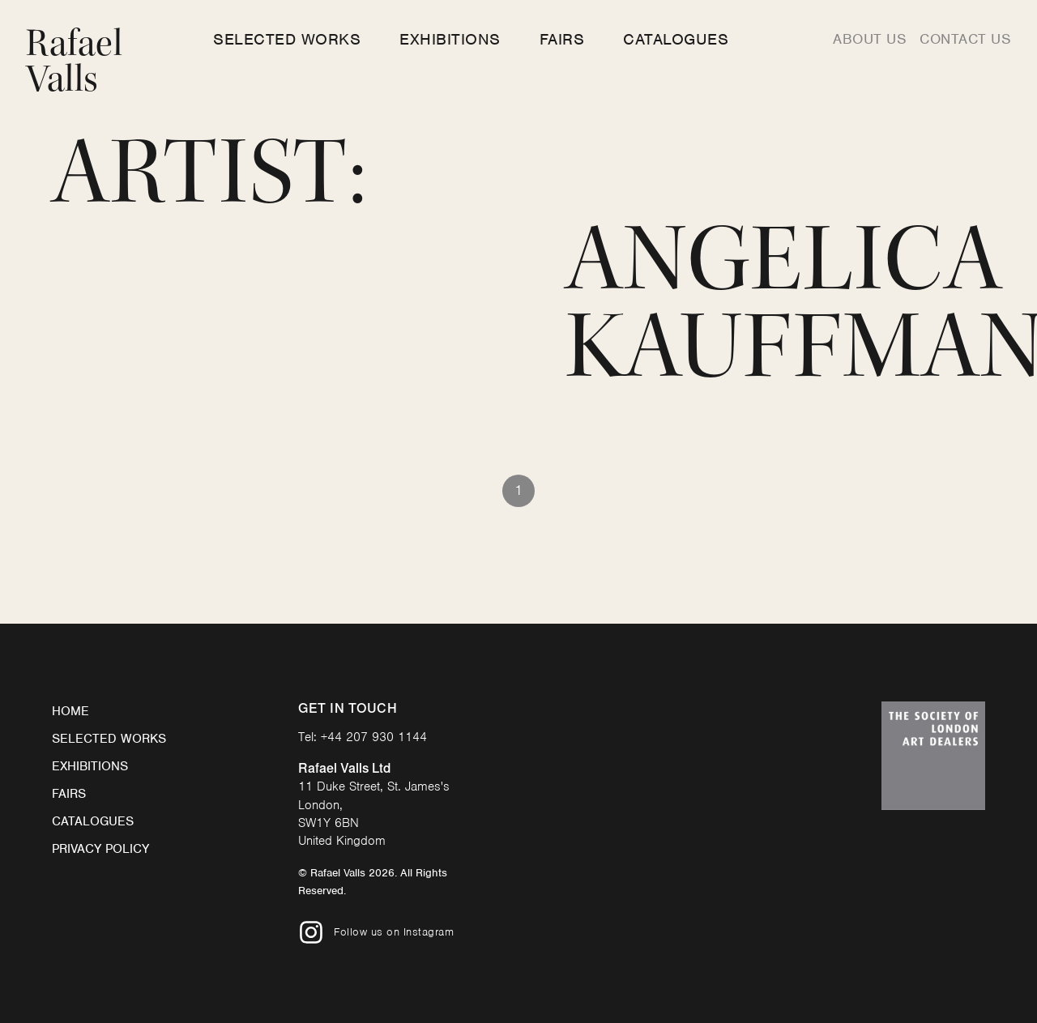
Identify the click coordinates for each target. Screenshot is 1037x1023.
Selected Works (287, 39)
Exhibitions (450, 39)
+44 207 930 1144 (374, 737)
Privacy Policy (100, 849)
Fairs (562, 39)
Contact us (965, 39)
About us (870, 39)
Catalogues (675, 39)
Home (70, 711)
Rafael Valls (74, 61)
